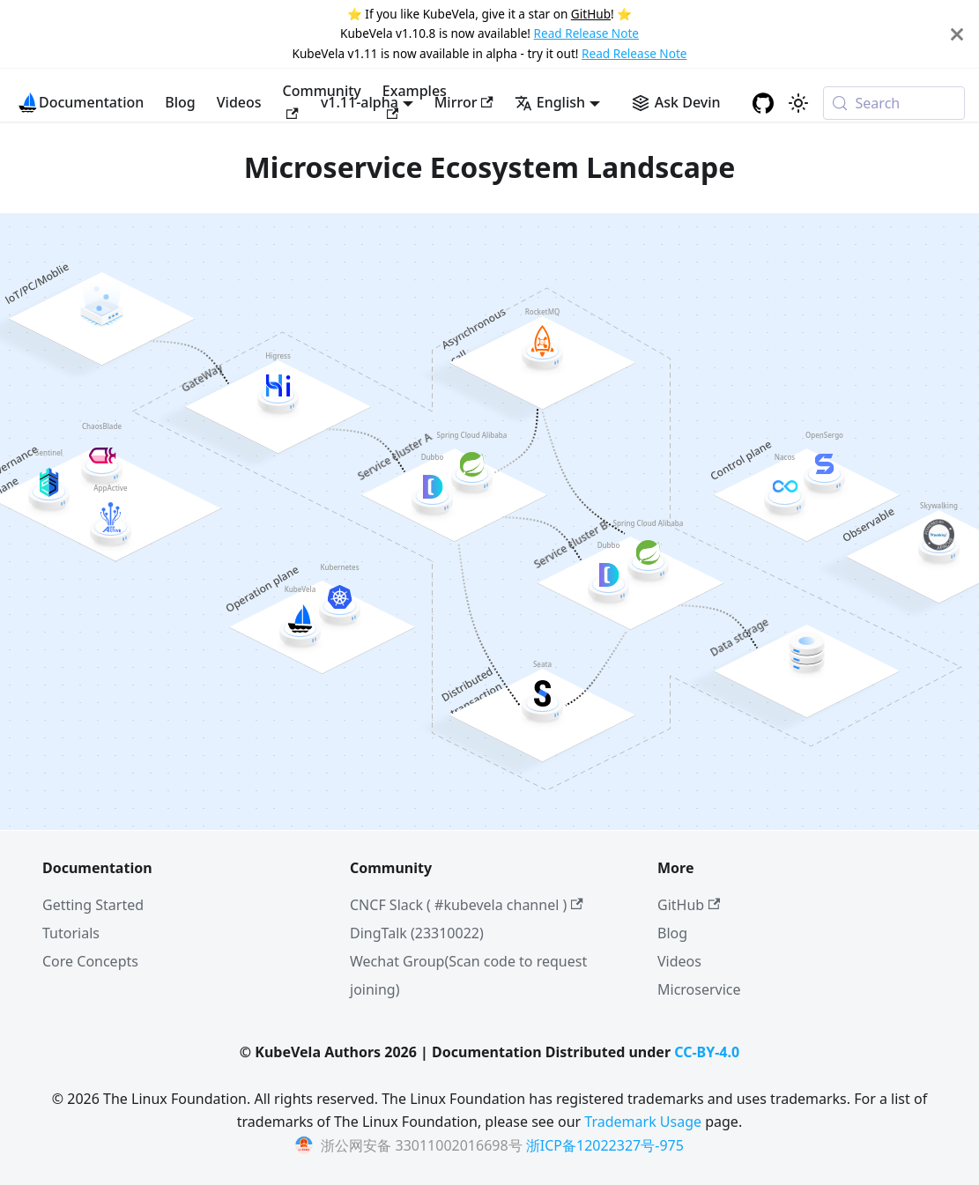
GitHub (591, 13)
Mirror (463, 102)
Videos (239, 102)
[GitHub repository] (763, 103)
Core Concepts (90, 961)
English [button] (550, 102)
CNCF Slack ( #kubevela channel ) (466, 905)
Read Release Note (586, 33)
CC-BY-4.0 (706, 1052)
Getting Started (93, 905)
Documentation (91, 102)
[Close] (957, 34)
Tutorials (71, 933)
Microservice (699, 989)
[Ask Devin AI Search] (676, 102)
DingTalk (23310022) (417, 933)
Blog (180, 102)
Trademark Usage (642, 1121)
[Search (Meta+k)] (894, 103)
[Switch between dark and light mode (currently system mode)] (798, 103)
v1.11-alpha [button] (359, 102)
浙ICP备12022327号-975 (605, 1145)
